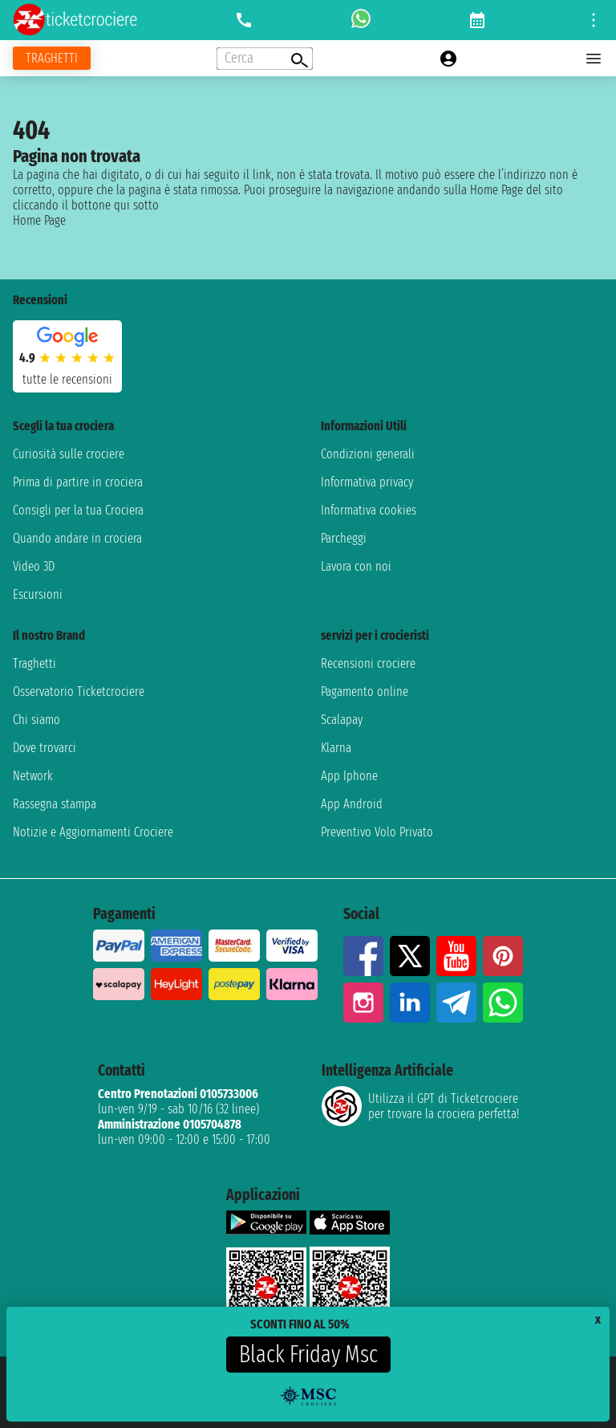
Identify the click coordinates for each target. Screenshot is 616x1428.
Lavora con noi (356, 566)
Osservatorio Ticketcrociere (78, 691)
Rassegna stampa (54, 804)
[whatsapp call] (361, 20)
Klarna (336, 747)
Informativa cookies (368, 510)
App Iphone (349, 775)
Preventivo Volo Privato (377, 832)
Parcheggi (344, 538)
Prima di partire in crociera (78, 482)
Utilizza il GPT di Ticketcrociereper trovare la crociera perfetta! (420, 1106)
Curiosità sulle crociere (68, 454)
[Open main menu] (593, 58)
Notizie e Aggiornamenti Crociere (93, 832)
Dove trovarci (44, 747)
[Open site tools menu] (593, 20)
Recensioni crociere (368, 663)
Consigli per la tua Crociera (78, 510)
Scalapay (342, 719)
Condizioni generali (368, 454)
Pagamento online (364, 691)
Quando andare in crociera (77, 538)
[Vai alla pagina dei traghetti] (52, 58)
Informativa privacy (367, 482)
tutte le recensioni (67, 379)
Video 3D (34, 566)
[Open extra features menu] (265, 58)
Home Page (39, 220)
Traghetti (34, 663)
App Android (352, 804)
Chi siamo (36, 719)
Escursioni (38, 594)
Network (33, 775)
